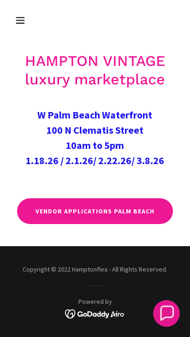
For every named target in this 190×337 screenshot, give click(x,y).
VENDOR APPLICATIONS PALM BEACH (95, 211)
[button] (23, 20)
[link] (95, 313)
